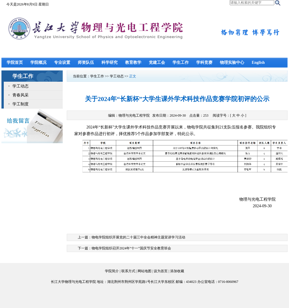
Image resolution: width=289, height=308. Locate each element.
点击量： (199, 115)
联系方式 (128, 271)
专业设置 (62, 62)
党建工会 (157, 62)
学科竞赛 (204, 62)
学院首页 (15, 62)
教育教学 (133, 62)
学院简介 (112, 271)
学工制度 (20, 104)
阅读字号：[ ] (229, 115)
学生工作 (181, 62)
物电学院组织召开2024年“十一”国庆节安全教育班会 (131, 248)
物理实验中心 (232, 62)
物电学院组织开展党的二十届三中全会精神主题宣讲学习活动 (138, 237)
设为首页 (161, 271)
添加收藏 (177, 271)
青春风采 (20, 95)
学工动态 (20, 86)
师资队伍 (86, 62)
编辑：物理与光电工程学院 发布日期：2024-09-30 (147, 115)
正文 (132, 76)
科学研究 (109, 62)
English (258, 62)
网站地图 (144, 271)
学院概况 (38, 62)
